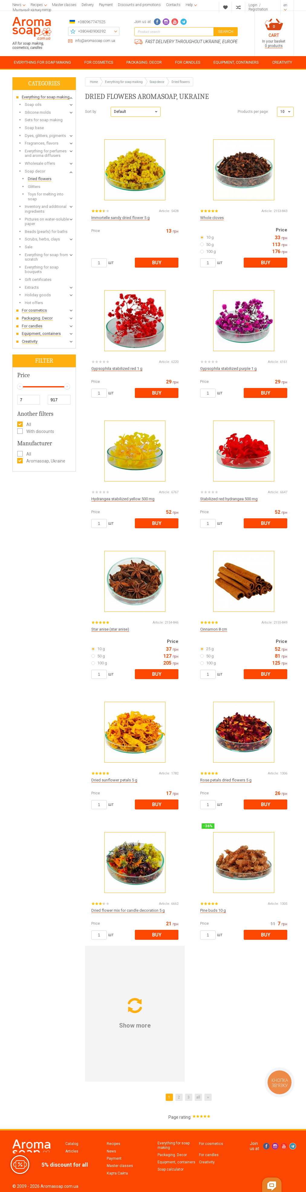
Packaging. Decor (172, 1155)
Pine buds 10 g (213, 910)
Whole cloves (212, 217)
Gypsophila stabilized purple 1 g (228, 368)
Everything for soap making (174, 1145)
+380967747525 (91, 22)
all (198, 1097)
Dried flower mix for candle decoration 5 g (128, 910)
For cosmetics (211, 1144)
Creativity (207, 1162)
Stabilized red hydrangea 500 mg (229, 499)
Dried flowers (180, 82)
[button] (136, 112)
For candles (209, 1155)
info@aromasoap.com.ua (95, 41)
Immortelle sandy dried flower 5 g (120, 217)
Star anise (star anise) (110, 629)
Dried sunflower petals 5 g (114, 780)
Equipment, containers (176, 1162)
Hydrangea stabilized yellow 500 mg (123, 499)
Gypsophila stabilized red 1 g (116, 368)
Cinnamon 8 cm (213, 629)
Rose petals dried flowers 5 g (226, 780)
